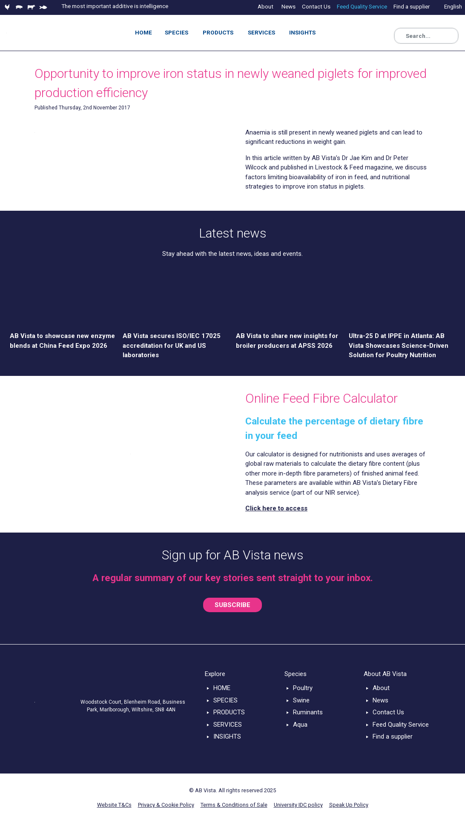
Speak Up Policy (348, 805)
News (380, 700)
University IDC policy (298, 805)
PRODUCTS (229, 712)
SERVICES (227, 724)
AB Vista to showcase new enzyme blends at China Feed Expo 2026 (62, 341)
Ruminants (308, 712)
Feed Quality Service (401, 724)
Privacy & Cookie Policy (166, 805)
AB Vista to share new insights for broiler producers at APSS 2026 (287, 341)
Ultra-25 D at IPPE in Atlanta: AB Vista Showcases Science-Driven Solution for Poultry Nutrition (398, 345)
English (453, 6)
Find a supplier (393, 736)
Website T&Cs (114, 805)
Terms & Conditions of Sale (234, 805)
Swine (301, 700)
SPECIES (225, 700)
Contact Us (388, 712)
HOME (221, 688)
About (381, 688)
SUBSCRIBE (232, 605)
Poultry (303, 688)
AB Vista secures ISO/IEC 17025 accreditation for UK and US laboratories (172, 345)
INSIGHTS (227, 736)
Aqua (300, 724)
